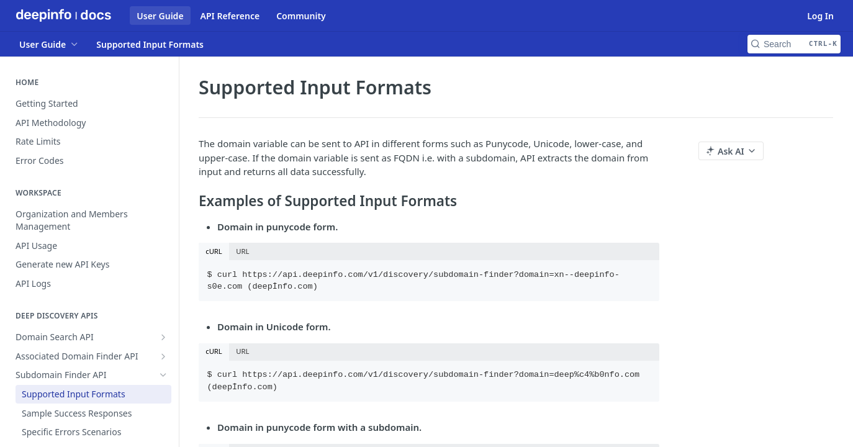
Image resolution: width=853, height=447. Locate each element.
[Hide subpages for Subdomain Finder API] (163, 375)
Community (301, 16)
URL (242, 251)
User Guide (160, 16)
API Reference (230, 16)
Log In (820, 16)
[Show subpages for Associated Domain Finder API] (163, 356)
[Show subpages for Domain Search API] (163, 337)
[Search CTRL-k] (794, 44)
